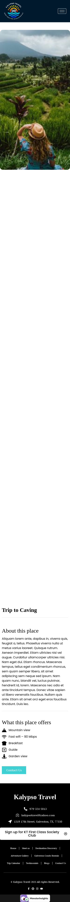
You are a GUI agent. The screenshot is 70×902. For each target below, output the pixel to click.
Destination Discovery (46, 848)
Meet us (26, 848)
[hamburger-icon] (62, 11)
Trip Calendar (13, 863)
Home (13, 848)
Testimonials (32, 863)
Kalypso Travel (35, 796)
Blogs (46, 863)
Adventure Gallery (20, 855)
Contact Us (60, 863)
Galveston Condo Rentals (46, 855)
